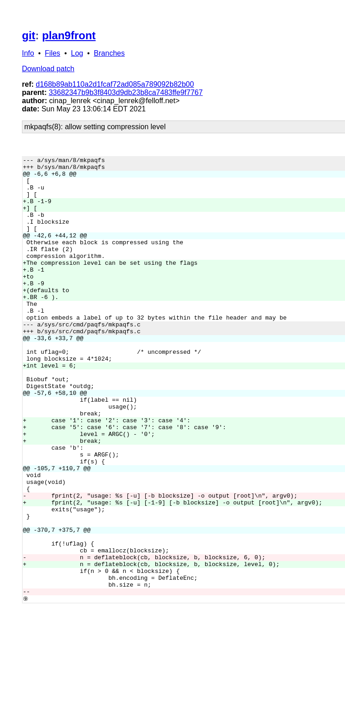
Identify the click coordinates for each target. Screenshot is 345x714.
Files (52, 53)
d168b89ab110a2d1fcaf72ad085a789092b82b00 (115, 84)
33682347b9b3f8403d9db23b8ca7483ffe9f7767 (126, 92)
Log (77, 53)
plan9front (69, 35)
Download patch (48, 69)
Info (28, 53)
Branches (109, 53)
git (28, 35)
